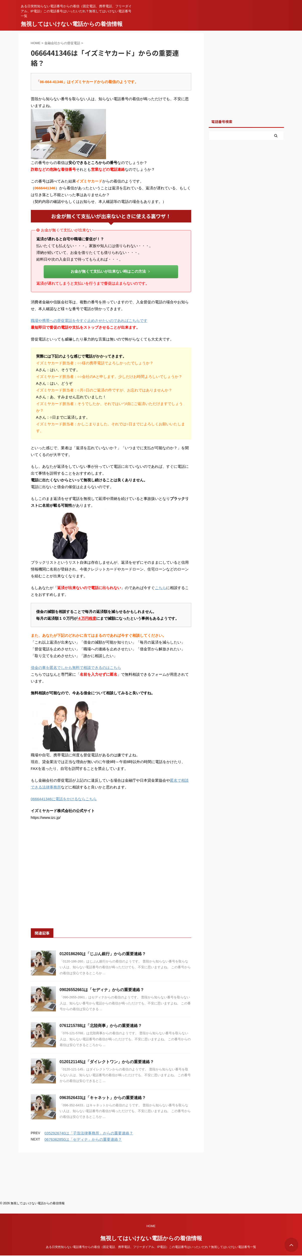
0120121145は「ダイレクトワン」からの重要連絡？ (107, 1062)
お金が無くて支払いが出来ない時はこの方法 (110, 271)
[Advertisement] (111, 880)
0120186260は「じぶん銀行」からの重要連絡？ (103, 954)
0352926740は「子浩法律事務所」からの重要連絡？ (89, 1133)
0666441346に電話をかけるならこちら (64, 799)
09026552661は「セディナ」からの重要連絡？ (102, 990)
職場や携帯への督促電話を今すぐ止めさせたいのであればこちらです (89, 320)
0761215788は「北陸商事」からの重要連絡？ (101, 1025)
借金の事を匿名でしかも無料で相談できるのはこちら (76, 667)
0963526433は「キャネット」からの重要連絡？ (103, 1098)
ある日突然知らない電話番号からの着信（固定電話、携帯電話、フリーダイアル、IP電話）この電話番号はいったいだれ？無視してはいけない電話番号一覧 (151, 1198)
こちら (160, 588)
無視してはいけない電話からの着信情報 (72, 24)
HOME (151, 1177)
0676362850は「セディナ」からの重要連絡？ (83, 1139)
